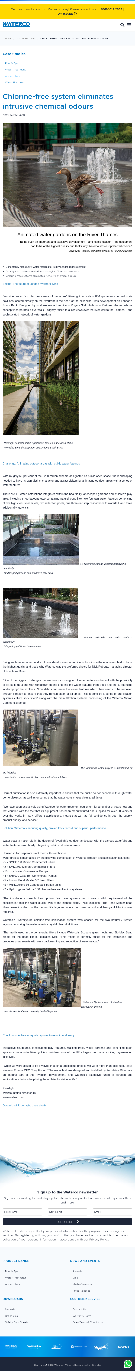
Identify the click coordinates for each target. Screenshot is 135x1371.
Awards (77, 1271)
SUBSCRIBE (67, 1222)
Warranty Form (82, 1315)
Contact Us (79, 1309)
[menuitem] (34, 1271)
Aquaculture (12, 76)
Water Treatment (15, 69)
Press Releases (81, 1290)
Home (8, 38)
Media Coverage (82, 1284)
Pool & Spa (11, 63)
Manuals (10, 1309)
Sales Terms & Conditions (88, 1322)
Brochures (11, 1315)
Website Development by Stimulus (83, 1365)
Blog (75, 1277)
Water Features (26, 38)
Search (122, 24)
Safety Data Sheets (16, 1322)
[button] (129, 25)
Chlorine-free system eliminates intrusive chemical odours (74, 38)
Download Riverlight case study (25, 1105)
